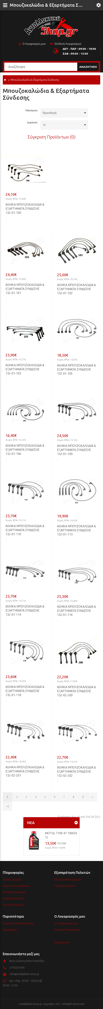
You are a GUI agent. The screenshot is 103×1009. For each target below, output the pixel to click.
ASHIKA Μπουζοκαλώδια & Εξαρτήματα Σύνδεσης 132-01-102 (76, 289)
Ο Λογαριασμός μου (32, 44)
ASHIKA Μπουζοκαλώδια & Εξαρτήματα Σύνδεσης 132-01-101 (25, 289)
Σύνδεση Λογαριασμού (65, 44)
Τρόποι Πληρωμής (13, 904)
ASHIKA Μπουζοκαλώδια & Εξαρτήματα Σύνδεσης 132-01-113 (76, 530)
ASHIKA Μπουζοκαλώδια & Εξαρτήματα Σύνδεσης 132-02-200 (76, 691)
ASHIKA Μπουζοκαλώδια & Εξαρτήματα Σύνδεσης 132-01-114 (25, 610)
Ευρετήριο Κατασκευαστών (18, 923)
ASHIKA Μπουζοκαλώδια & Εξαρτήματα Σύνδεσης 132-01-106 (25, 449)
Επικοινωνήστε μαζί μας (67, 879)
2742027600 (17, 967)
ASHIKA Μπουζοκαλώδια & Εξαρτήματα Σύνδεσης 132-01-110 (25, 530)
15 (44, 125)
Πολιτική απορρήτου (14, 892)
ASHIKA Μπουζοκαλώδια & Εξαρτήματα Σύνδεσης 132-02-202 (76, 771)
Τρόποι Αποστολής (13, 898)
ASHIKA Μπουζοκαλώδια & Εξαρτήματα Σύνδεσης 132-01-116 (76, 610)
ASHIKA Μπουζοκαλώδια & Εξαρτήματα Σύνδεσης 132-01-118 (25, 691)
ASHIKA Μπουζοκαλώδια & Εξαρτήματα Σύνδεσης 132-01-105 (76, 369)
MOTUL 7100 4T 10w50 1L (61, 835)
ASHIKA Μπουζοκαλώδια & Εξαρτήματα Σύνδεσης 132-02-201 (25, 771)
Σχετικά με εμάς (12, 879)
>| (8, 806)
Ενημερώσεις (61, 942)
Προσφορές (10, 929)
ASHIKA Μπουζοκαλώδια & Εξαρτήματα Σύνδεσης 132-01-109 (76, 450)
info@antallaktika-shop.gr (24, 974)
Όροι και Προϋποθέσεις (16, 885)
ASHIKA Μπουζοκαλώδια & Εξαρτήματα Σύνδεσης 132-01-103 (25, 369)
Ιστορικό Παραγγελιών (67, 929)
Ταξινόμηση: (31, 110)
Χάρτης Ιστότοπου (65, 885)
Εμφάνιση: (32, 122)
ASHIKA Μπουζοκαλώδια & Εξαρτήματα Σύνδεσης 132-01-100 (25, 208)
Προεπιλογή (50, 112)
